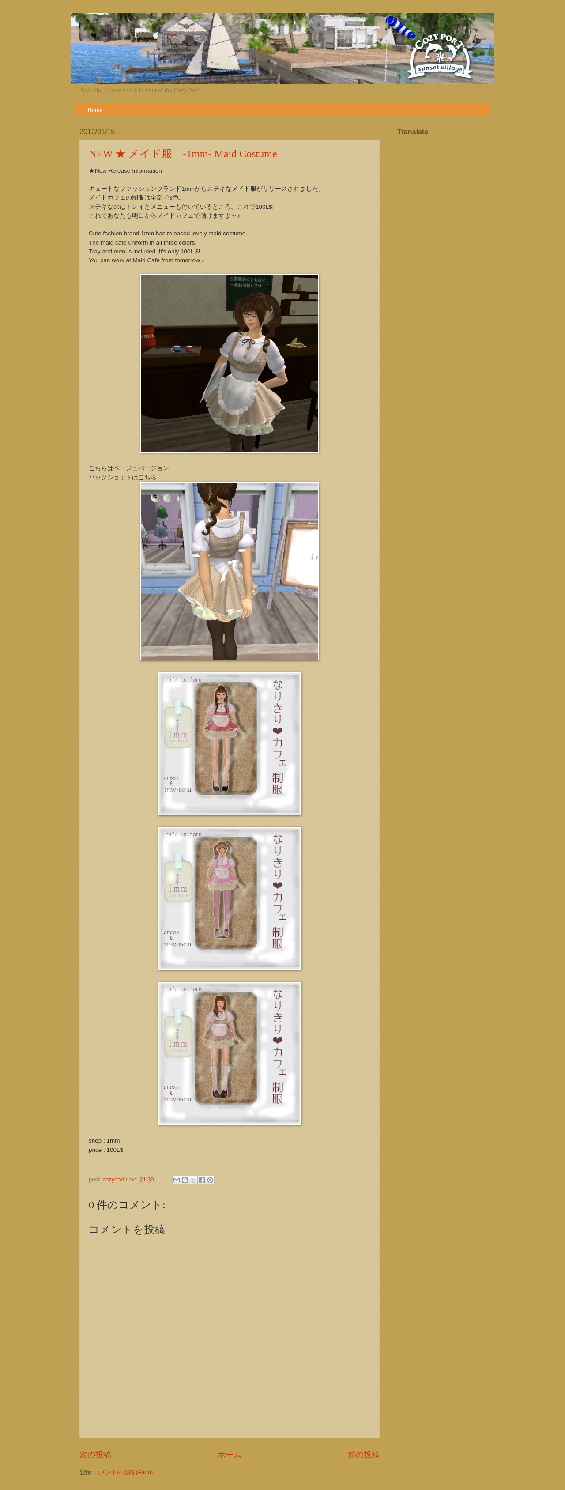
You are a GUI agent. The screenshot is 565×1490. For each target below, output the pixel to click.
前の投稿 (364, 1454)
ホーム (229, 1454)
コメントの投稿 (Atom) (123, 1472)
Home (94, 110)
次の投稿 (95, 1454)
